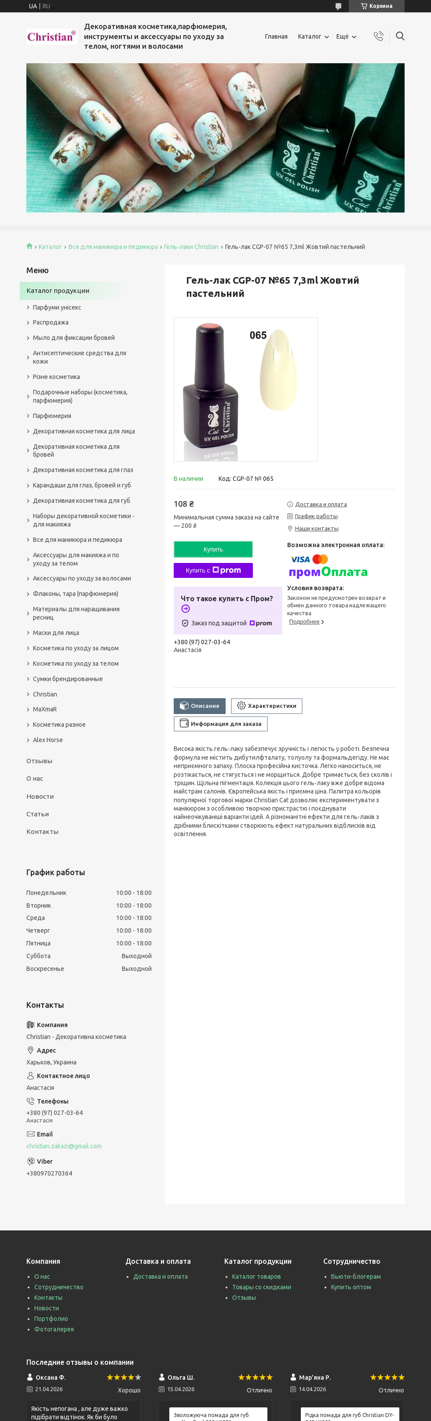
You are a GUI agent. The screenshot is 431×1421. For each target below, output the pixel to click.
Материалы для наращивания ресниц (76, 613)
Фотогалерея (54, 1329)
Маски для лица (56, 632)
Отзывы (39, 761)
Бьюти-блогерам (356, 1276)
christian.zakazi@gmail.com (64, 1146)
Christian (45, 694)
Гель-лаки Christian (191, 246)
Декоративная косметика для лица (84, 431)
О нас (34, 778)
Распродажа (51, 322)
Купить (213, 549)
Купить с (213, 570)
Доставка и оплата (160, 1276)
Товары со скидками (261, 1287)
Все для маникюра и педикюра (113, 246)
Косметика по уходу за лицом (76, 648)
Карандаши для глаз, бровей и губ (82, 485)
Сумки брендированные (68, 678)
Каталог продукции (57, 290)
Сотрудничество (59, 1287)
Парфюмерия (52, 415)
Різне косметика (56, 376)
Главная (276, 36)
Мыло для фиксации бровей (74, 337)
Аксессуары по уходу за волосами (82, 578)
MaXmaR (45, 709)
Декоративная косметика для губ (81, 500)
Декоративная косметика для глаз (83, 469)
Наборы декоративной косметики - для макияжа (84, 520)
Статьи (37, 814)
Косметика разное (59, 724)
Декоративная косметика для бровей (76, 450)
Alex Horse (48, 739)
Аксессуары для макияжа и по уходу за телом (76, 559)
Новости (40, 796)
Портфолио (51, 1318)
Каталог (309, 36)
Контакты (42, 831)
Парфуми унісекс (57, 307)
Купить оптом (351, 1287)
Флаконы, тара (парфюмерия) (75, 593)
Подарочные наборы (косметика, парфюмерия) (80, 396)
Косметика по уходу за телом (76, 663)
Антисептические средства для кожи (79, 357)
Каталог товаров (256, 1276)
